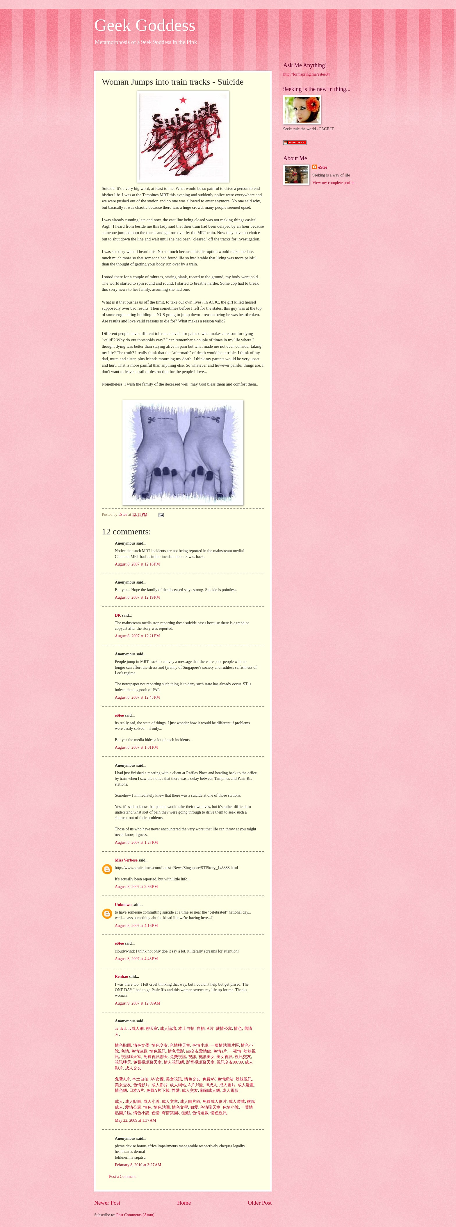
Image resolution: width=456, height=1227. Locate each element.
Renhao (121, 976)
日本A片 (136, 1090)
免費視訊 (177, 1057)
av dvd (120, 1028)
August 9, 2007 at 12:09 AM (137, 1003)
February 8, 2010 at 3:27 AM (138, 1165)
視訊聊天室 (130, 1057)
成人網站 (177, 1085)
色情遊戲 (138, 1051)
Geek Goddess (144, 25)
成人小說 (150, 1101)
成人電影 (229, 1090)
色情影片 (140, 1085)
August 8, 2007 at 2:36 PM (136, 886)
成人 (119, 1101)
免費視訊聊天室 (146, 1062)
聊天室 (151, 1028)
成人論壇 (167, 1028)
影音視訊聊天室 (199, 1062)
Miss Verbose (126, 860)
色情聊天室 (179, 1045)
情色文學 (140, 1045)
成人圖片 (226, 1085)
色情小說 (199, 1045)
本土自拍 (185, 1028)
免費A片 (122, 1079)
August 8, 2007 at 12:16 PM (137, 564)
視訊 (191, 1057)
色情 (124, 1051)
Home (184, 1203)
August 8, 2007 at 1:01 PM (136, 747)
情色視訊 (156, 1051)
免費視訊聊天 (155, 1057)
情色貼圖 (123, 1045)
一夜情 (234, 1051)
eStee (119, 715)
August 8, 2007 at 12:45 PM (137, 697)
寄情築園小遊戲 (175, 1113)
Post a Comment (122, 1176)
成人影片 (159, 1085)
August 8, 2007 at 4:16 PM (136, 925)
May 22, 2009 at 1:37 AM (135, 1120)
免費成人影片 (214, 1101)
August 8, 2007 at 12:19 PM (137, 597)
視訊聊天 (123, 1062)
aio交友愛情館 (198, 1051)
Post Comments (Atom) (135, 1215)
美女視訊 (224, 1057)
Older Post (260, 1203)
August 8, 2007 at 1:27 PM (136, 842)
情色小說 (140, 1113)
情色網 (121, 1090)
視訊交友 (242, 1057)
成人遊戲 (236, 1101)
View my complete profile (333, 183)
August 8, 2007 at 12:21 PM (137, 636)
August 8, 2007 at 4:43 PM (136, 959)
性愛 (174, 1090)
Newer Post (107, 1203)
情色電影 (175, 1051)
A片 (209, 1028)
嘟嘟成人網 (209, 1090)
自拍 (199, 1028)
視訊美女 (205, 1057)
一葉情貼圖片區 (224, 1045)
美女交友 (123, 1085)
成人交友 (132, 1068)
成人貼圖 (132, 1101)
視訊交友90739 (229, 1062)
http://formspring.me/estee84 (306, 74)
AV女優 (156, 1079)
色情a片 (219, 1051)
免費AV (208, 1079)
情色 (237, 1028)
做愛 (193, 1107)
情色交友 (159, 1045)
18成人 (210, 1085)
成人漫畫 (245, 1085)
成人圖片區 (189, 1101)
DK (118, 615)
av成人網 (135, 1028)
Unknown (123, 905)
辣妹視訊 (243, 1079)
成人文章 (169, 1101)
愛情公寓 (223, 1028)
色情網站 (224, 1079)
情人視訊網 (173, 1062)
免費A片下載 (157, 1090)
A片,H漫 (195, 1085)
